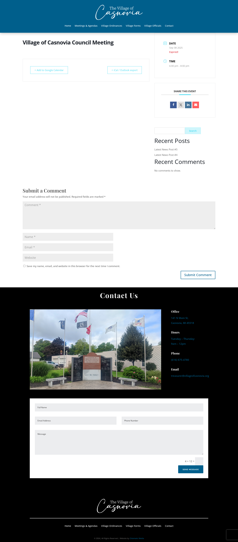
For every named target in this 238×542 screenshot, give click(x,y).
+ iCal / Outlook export (124, 70)
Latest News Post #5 (166, 149)
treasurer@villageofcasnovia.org (190, 375)
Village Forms (133, 26)
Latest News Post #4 (166, 154)
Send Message (191, 469)
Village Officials (152, 26)
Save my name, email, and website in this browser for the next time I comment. (73, 266)
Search (193, 130)
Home (68, 26)
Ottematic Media (137, 538)
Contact (169, 26)
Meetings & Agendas (86, 26)
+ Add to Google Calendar (49, 70)
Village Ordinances (111, 26)
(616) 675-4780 (180, 359)
